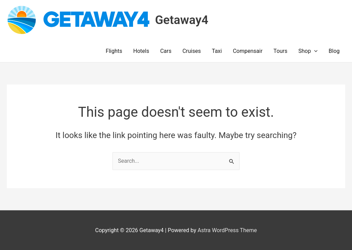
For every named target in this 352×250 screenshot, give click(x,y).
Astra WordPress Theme (227, 230)
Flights (114, 51)
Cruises (192, 51)
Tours (280, 51)
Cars (166, 51)
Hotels (141, 51)
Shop (308, 51)
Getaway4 (181, 20)
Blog (334, 51)
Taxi (217, 51)
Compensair (247, 51)
